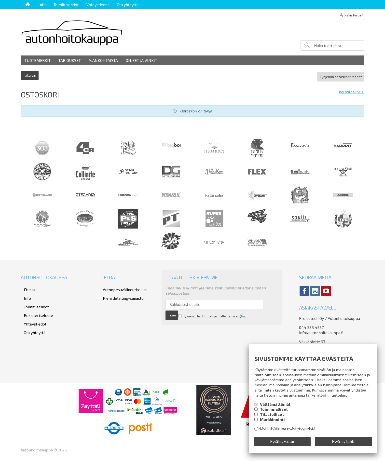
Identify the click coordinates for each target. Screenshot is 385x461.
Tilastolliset (272, 417)
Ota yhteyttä (127, 4)
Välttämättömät (275, 407)
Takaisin (29, 74)
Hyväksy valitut (282, 443)
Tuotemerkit (38, 60)
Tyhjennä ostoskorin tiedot (341, 74)
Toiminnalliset (274, 412)
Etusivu (27, 286)
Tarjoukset (69, 60)
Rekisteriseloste (35, 306)
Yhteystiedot (97, 4)
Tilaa (261, 301)
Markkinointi (272, 422)
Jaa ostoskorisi (351, 89)
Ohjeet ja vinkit (141, 60)
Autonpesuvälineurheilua (121, 286)
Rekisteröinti (354, 15)
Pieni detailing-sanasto (120, 292)
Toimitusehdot (66, 4)
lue (230, 311)
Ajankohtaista (103, 60)
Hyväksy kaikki (343, 443)
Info (42, 4)
